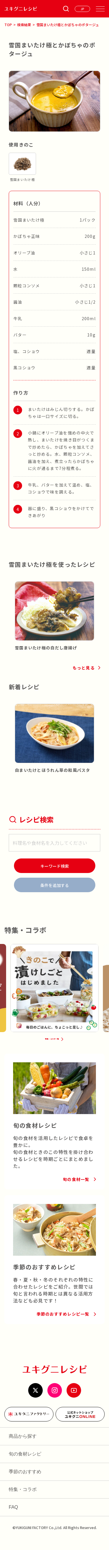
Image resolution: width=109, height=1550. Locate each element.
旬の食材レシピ (25, 1464)
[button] (13, 607)
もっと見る (84, 668)
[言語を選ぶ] (82, 9)
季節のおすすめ (25, 1482)
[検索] (54, 865)
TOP (8, 24)
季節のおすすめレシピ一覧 (63, 1325)
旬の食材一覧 (76, 1190)
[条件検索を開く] (66, 9)
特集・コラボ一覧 (51, 1047)
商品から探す (23, 1447)
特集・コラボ (23, 1500)
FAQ (13, 1518)
